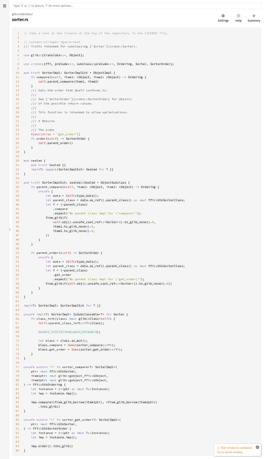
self (42, 81)
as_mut (76, 340)
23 (17, 130)
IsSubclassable (86, 314)
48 (17, 239)
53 (17, 261)
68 (17, 327)
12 (17, 81)
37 (17, 191)
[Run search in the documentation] (136, 6)
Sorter (140, 64)
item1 (79, 81)
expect (60, 213)
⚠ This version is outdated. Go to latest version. (235, 450)
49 (17, 244)
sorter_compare (89, 345)
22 (17, 125)
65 (17, 314)
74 (17, 354)
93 (17, 437)
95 (17, 446)
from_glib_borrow (69, 402)
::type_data (79, 195)
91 (17, 428)
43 (17, 217)
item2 (92, 81)
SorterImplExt (76, 72)
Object (74, 55)
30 (17, 160)
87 (17, 411)
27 (17, 147)
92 (17, 433)
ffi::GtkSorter (62, 371)
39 (17, 200)
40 (17, 204)
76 (17, 362)
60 (17, 292)
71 (17, 340)
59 (17, 288)
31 (17, 165)
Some (71, 345)
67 (17, 323)
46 (17, 231)
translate (52, 55)
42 (17, 213)
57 (17, 279)
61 (17, 296)
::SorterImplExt (64, 169)
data (84, 200)
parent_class (117, 200)
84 (17, 398)
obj (65, 222)
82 (17, 389)
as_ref (95, 200)
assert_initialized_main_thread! (66, 332)
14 (17, 90)
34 (17, 178)
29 (17, 156)
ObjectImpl (102, 72)
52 (17, 257)
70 (17, 336)
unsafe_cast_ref (87, 222)
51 (17, 253)
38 (17, 195)
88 (17, 415)
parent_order (58, 143)
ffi (48, 64)
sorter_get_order (95, 349)
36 (17, 187)
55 (17, 270)
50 (17, 248)
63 (17, 305)
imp (68, 393)
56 (17, 275)
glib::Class (89, 318)
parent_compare (60, 81)
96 (17, 450)
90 (17, 424)
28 (17, 152)
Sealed (91, 169)
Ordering (124, 64)
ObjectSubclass (113, 182)
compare (44, 402)
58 (17, 283)
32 (17, 169)
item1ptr (93, 402)
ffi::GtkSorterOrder (50, 428)
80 (17, 380)
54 (17, 266)
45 (17, 226)
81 (17, 384)
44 (17, 222)
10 (17, 72)
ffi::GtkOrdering (47, 384)
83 (17, 393)
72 (17, 345)
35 (17, 182)
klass (42, 345)
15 (17, 94)
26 (17, 143)
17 (17, 103)
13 (17, 86)
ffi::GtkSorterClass (165, 200)
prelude (61, 64)
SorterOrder (160, 64)
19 (17, 112)
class (96, 323)
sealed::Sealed (82, 182)
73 (17, 349)
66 (17, 318)
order (42, 446)
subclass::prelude (92, 64)
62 (17, 301)
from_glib (54, 217)
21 (17, 121)
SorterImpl (51, 72)
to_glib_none (135, 222)
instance (56, 393)
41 (17, 209)
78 (17, 371)
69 (17, 332)
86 (17, 406)
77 (17, 367)
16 (17, 99)
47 (17, 235)
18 (17, 108)
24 (17, 134)
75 (17, 358)
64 (17, 310)
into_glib (48, 406)
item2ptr (146, 402)
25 (17, 138)
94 (17, 441)
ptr (66, 389)
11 (17, 77)
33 (17, 174)
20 (17, 116)
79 (17, 376)
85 (17, 402)
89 (17, 419)
